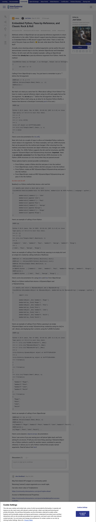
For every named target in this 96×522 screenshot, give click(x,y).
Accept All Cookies (82, 514)
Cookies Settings (82, 508)
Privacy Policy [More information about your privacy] (28, 521)
